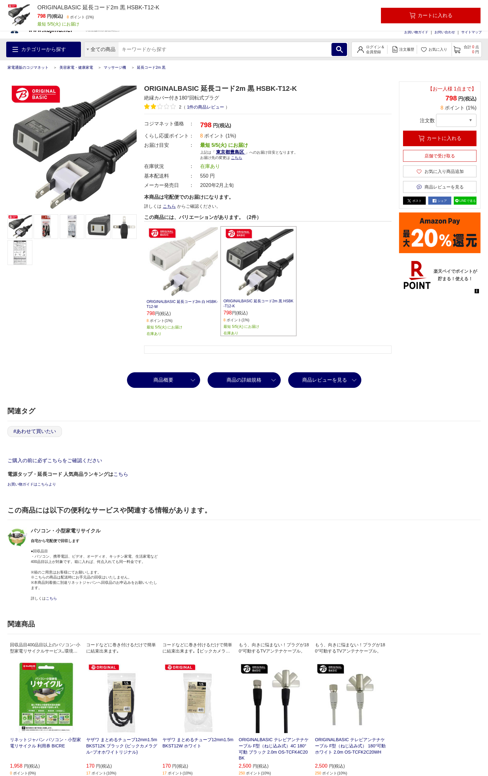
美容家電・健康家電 (76, 67)
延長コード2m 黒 (151, 67)
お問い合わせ (444, 32)
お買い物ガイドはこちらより (31, 484)
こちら (236, 158)
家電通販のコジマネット (28, 67)
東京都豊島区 (230, 152)
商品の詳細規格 (244, 380)
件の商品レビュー (206, 107)
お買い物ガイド (416, 32)
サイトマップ (471, 32)
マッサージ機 (115, 67)
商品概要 (163, 380)
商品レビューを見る (324, 380)
